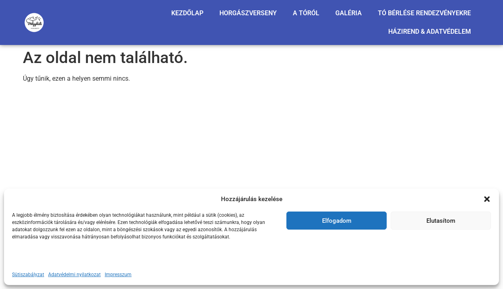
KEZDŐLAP (187, 13)
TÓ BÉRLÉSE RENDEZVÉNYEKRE (424, 13)
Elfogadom (336, 220)
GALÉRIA (348, 13)
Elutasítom (440, 220)
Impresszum (118, 274)
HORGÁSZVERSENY (248, 13)
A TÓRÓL (306, 13)
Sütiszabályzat (28, 274)
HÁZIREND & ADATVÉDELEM (429, 31)
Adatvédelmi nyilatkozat (74, 274)
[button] (487, 199)
